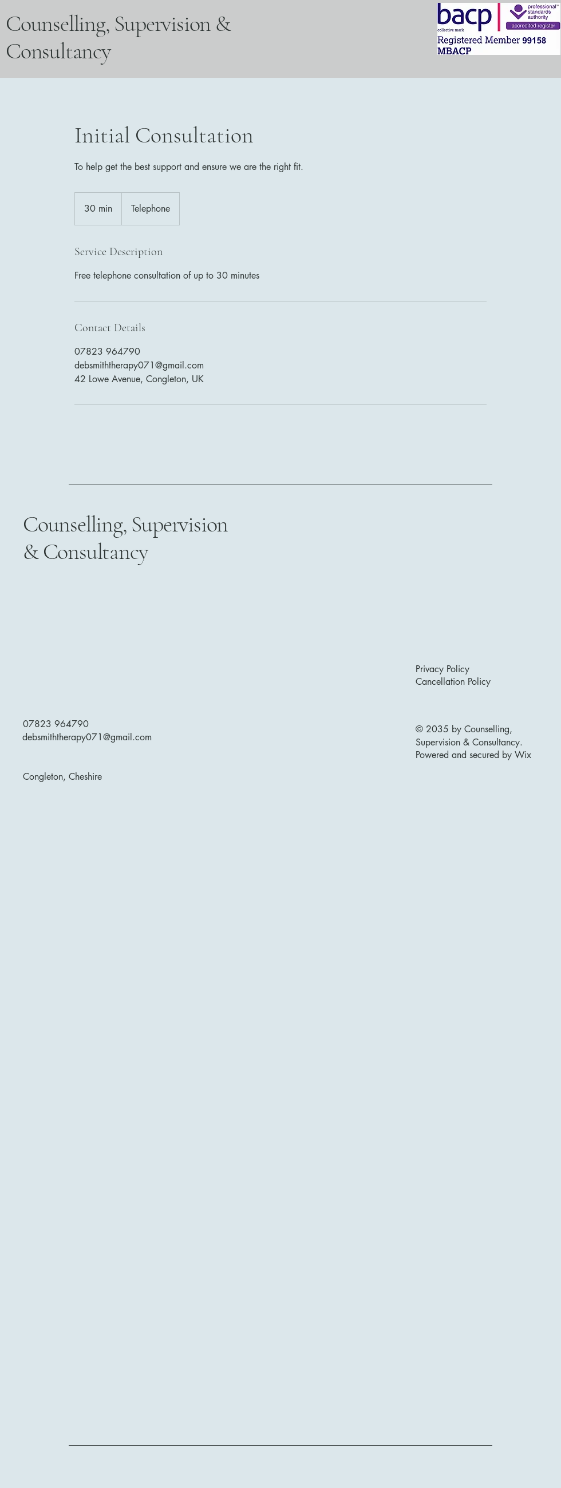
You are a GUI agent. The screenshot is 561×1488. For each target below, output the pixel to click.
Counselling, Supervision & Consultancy (125, 537)
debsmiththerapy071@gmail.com (87, 737)
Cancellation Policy (453, 682)
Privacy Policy (442, 669)
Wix (524, 755)
